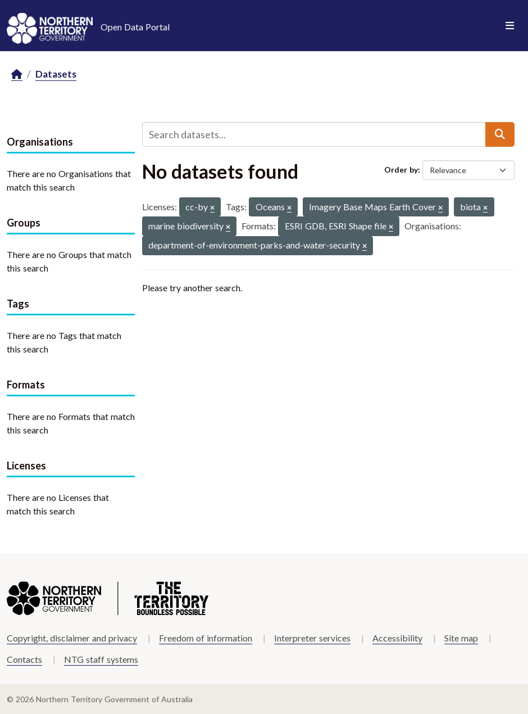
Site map (461, 637)
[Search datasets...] (314, 134)
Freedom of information (205, 637)
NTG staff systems (101, 659)
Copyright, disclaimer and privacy (72, 637)
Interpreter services (312, 637)
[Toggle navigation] (509, 26)
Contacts (24, 659)
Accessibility (397, 637)
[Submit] (500, 134)
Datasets (55, 74)
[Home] (16, 74)
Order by (401, 169)
